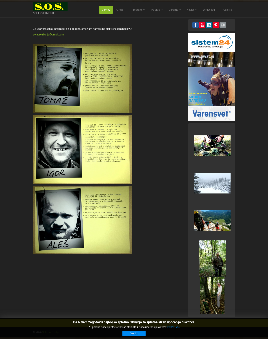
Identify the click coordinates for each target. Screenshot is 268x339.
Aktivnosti (209, 9)
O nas (119, 9)
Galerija (227, 9)
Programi (137, 9)
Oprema (173, 9)
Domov (106, 9)
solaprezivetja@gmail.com (48, 34)
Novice (191, 9)
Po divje (155, 9)
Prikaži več (173, 327)
